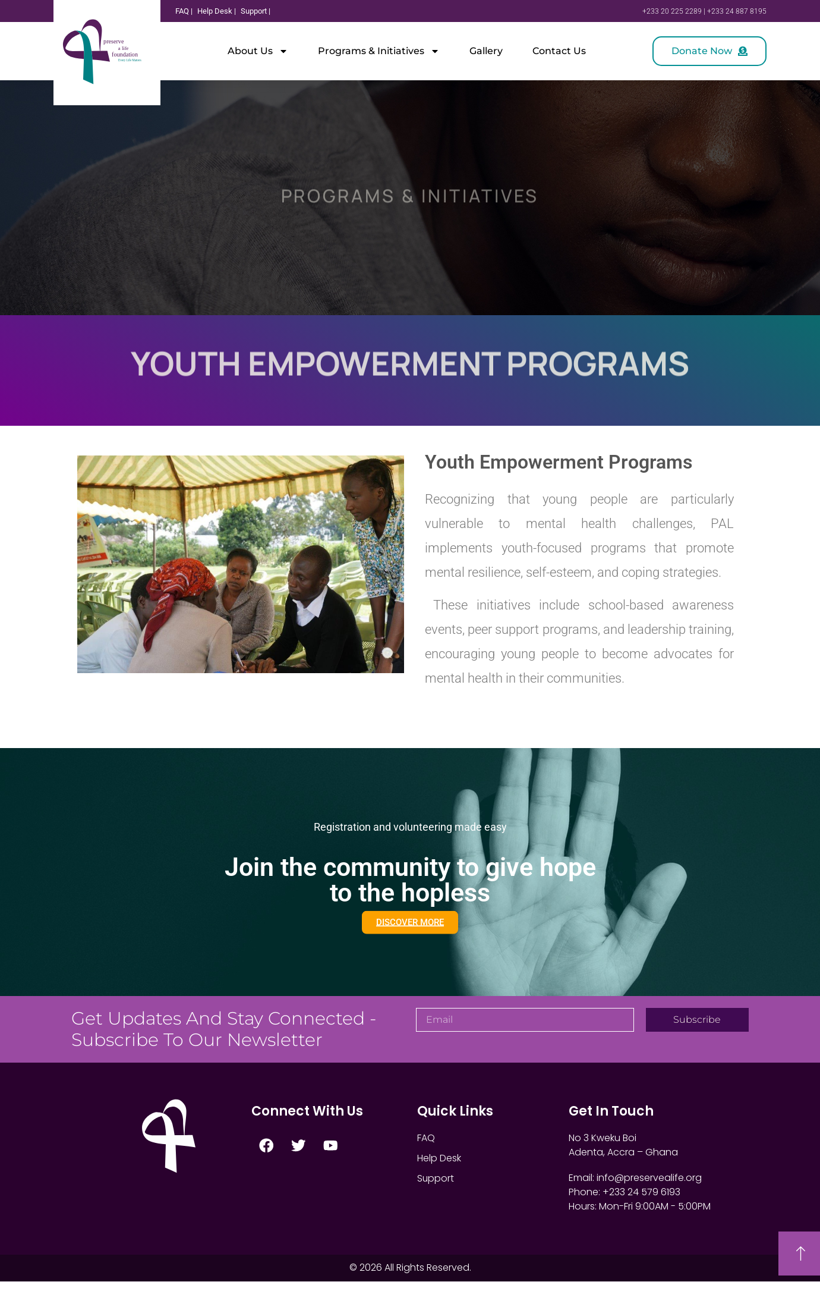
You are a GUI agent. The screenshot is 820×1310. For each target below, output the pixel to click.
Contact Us (559, 50)
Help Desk (439, 1186)
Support (436, 1207)
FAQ (426, 1166)
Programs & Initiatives (379, 51)
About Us (258, 51)
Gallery (486, 50)
